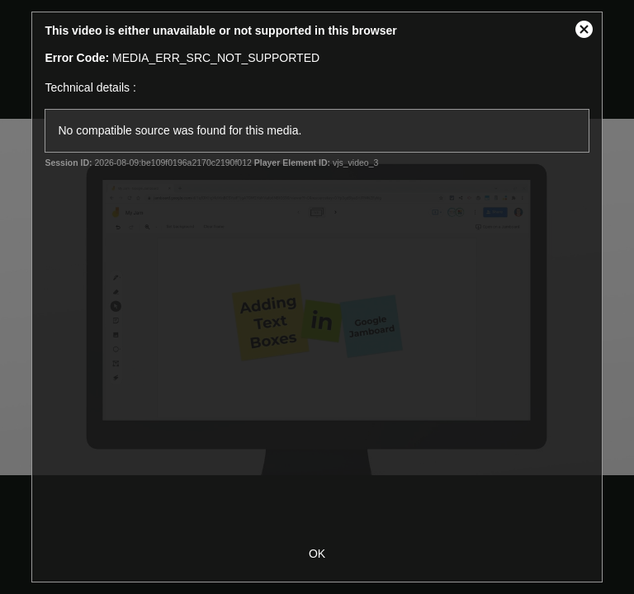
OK (317, 553)
